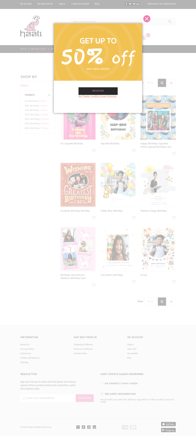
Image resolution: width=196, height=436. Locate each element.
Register (98, 91)
